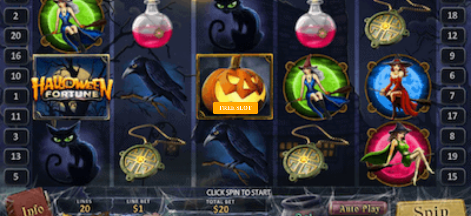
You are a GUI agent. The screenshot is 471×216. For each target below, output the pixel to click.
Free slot (235, 108)
